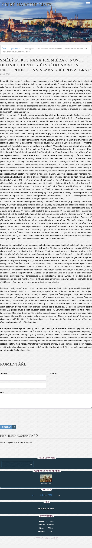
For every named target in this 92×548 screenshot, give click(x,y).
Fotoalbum (46, 486)
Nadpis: (54, 373)
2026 (50, 498)
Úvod (4, 49)
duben (43, 498)
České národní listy (27, 4)
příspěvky (15, 49)
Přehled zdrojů (46, 511)
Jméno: (3, 373)
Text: (2, 392)
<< (33, 498)
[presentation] (46, 421)
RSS (56, 541)
